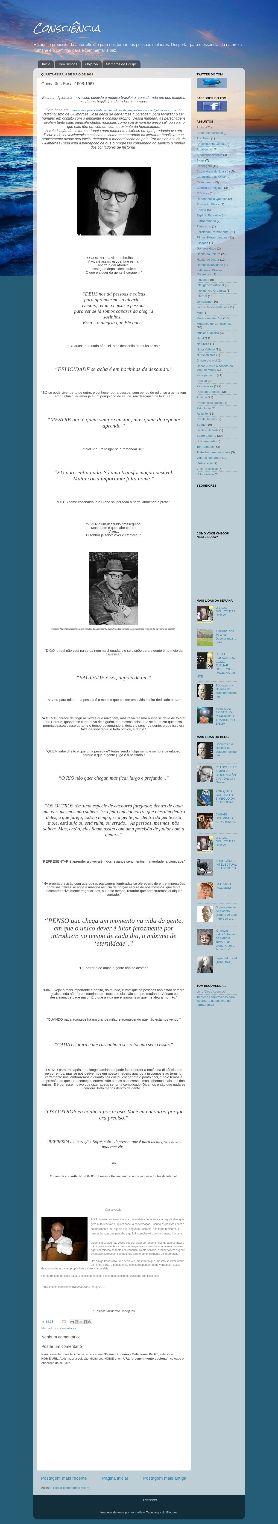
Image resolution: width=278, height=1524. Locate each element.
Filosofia (202, 243)
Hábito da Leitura (208, 254)
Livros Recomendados (212, 307)
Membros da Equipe (121, 64)
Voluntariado (205, 474)
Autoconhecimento (209, 155)
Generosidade (206, 248)
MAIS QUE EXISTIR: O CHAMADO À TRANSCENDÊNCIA (225, 716)
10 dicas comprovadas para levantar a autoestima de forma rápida (216, 1000)
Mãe (200, 312)
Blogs (201, 160)
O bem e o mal (207, 360)
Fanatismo (204, 226)
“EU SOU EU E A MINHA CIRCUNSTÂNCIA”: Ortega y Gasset (226, 775)
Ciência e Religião (209, 187)
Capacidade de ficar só (212, 171)
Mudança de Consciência (214, 323)
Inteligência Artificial (210, 285)
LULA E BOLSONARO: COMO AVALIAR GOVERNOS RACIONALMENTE (216, 665)
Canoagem (204, 166)
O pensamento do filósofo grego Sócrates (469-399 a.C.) (226, 913)
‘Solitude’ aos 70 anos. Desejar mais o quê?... (226, 636)
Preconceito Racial (210, 403)
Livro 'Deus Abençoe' (211, 991)
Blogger (171, 1512)
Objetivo (91, 64)
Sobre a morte (207, 435)
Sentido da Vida (208, 430)
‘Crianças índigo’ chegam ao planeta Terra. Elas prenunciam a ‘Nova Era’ (226, 940)
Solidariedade (206, 441)
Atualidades (205, 149)
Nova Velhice (206, 349)
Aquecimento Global (211, 144)
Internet (202, 296)
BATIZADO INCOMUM (223, 886)
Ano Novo (203, 138)
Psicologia (204, 408)
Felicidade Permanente (213, 232)
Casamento (205, 182)
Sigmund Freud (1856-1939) (226, 960)
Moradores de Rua (209, 318)
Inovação (203, 279)
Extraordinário (206, 221)
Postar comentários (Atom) (71, 1488)
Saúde (201, 424)
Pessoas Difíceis (208, 391)
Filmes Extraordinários (212, 237)
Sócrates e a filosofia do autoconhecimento (226, 691)
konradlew (138, 1512)
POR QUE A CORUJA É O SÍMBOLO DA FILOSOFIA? (225, 796)
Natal (200, 338)
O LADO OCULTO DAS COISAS (226, 611)
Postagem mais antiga (164, 1478)
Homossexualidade (210, 265)
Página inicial (115, 1478)
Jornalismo (204, 301)
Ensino (201, 210)
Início (46, 64)
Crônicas (203, 193)
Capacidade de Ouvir (211, 176)
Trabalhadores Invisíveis (213, 452)
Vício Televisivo (207, 469)
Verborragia (205, 463)
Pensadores (67, 1328)
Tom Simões (67, 64)
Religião (202, 413)
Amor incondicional (210, 133)
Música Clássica (208, 333)
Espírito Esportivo (209, 215)
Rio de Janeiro (207, 419)
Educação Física (208, 204)
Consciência (66, 28)
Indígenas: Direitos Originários (210, 272)
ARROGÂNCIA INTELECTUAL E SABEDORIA (226, 864)
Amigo (201, 127)
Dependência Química (212, 199)
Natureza (203, 344)
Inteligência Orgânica (211, 290)
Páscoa (202, 380)
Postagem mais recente (64, 1478)
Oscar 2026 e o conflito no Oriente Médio (215, 367)
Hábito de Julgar (208, 259)
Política (202, 397)
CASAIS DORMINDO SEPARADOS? (226, 818)
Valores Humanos (209, 457)
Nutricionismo (206, 355)
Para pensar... (206, 375)
